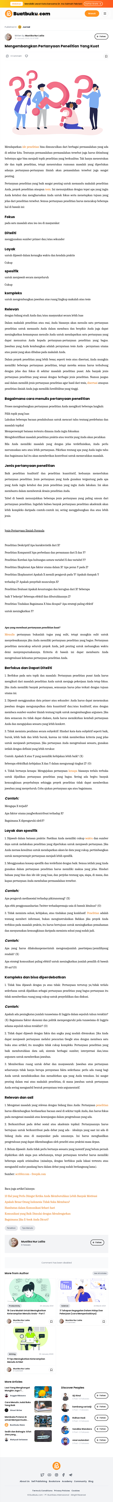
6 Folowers (26, 1245)
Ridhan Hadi (78, 1417)
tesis (47, 189)
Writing (12, 1354)
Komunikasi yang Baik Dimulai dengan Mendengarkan (38, 1213)
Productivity (14, 1306)
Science (64, 1306)
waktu (89, 838)
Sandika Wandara (82, 1429)
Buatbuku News (17, 1425)
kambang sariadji (82, 1406)
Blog (90, 1481)
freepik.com (39, 1174)
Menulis (10, 634)
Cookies (76, 1490)
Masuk (92, 13)
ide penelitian (30, 147)
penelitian (102, 1105)
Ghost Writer (16, 1410)
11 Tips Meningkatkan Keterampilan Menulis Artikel (26, 1360)
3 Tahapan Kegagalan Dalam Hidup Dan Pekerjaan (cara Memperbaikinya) (81, 1312)
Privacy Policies (62, 1490)
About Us (25, 1481)
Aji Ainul (76, 1395)
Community (80, 1481)
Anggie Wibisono (18, 1395)
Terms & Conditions (42, 1490)
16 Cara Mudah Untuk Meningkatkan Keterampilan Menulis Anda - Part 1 (26, 1312)
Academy (67, 1481)
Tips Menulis (27, 1228)
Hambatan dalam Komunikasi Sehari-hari (30, 1207)
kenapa (73, 771)
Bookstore (54, 1481)
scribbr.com (22, 1174)
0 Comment (13, 56)
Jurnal (24, 27)
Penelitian (93, 913)
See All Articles (100, 1273)
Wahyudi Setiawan (19, 1439)
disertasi (92, 383)
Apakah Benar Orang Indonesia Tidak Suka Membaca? (37, 1202)
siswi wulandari (80, 1440)
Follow (101, 36)
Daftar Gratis (93, 3)
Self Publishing (39, 1481)
